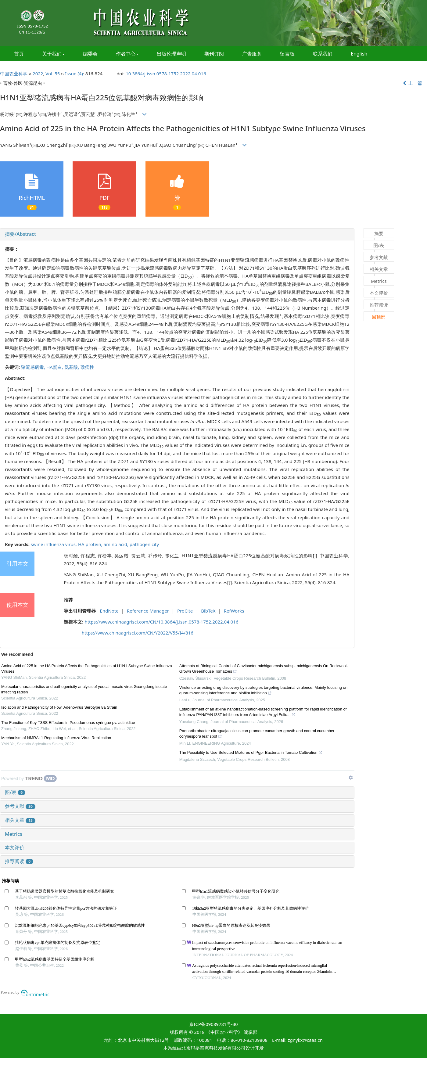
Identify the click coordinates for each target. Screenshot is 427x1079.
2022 (38, 73)
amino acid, (117, 544)
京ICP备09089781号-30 (213, 1024)
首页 (19, 53)
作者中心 (127, 53)
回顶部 (379, 317)
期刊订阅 (214, 53)
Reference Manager (148, 611)
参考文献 (20, 806)
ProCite (185, 611)
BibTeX (208, 611)
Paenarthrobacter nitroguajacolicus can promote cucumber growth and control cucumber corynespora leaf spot (257, 734)
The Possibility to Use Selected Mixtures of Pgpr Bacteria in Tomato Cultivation (250, 753)
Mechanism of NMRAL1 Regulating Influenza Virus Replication (56, 738)
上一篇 (412, 83)
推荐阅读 (19, 861)
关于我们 (53, 53)
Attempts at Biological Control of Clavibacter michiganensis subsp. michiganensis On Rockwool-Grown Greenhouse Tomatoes (263, 669)
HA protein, (91, 544)
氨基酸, (72, 367)
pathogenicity (144, 544)
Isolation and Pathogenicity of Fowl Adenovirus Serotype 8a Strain (59, 707)
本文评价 (14, 847)
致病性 (87, 367)
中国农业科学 (13, 73)
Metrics (13, 834)
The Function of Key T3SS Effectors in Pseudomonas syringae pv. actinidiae (68, 722)
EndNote (109, 611)
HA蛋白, (55, 367)
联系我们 (322, 53)
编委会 (90, 53)
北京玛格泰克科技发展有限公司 (213, 1048)
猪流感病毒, (33, 367)
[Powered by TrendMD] (29, 778)
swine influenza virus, (54, 544)
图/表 (15, 792)
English (359, 53)
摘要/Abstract (20, 234)
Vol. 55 (52, 73)
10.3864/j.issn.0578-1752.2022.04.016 (166, 73)
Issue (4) (74, 73)
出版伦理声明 (171, 53)
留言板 (287, 53)
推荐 (68, 600)
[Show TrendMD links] (350, 777)
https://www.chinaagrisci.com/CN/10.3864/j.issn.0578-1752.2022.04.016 (161, 622)
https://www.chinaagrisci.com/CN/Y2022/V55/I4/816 (137, 633)
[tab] (177, 234)
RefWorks (234, 611)
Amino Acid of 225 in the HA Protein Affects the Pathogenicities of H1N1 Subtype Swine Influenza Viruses (86, 669)
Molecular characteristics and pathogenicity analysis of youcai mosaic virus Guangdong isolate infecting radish (84, 689)
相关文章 (20, 820)
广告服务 (252, 53)
